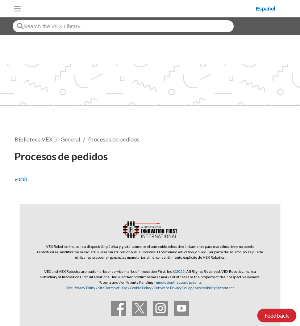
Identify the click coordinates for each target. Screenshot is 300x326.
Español (265, 9)
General (70, 139)
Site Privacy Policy (80, 287)
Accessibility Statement (214, 287)
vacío (20, 178)
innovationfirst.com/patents (179, 282)
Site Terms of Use (112, 287)
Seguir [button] (267, 157)
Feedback (276, 315)
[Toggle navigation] (17, 8)
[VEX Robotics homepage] (140, 8)
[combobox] (123, 26)
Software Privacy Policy (173, 287)
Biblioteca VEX (33, 139)
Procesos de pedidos (113, 139)
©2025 (179, 271)
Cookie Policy (140, 287)
